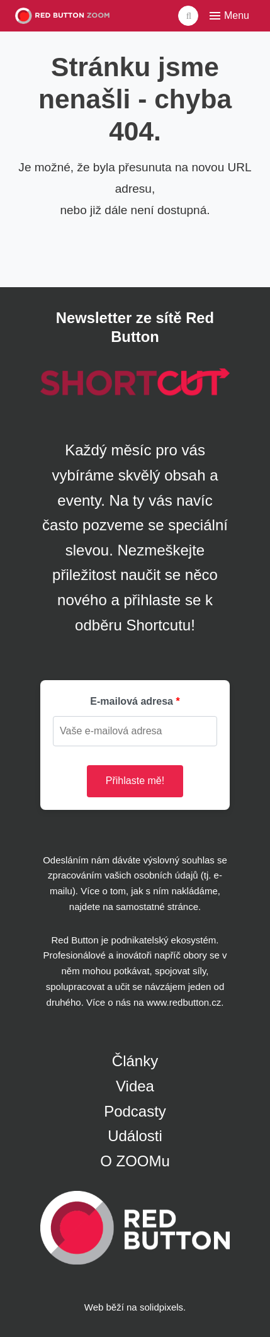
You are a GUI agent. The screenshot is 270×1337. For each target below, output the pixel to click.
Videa (135, 1086)
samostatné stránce (157, 906)
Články (135, 1060)
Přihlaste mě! (135, 780)
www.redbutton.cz (184, 1002)
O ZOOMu (135, 1160)
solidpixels (161, 1307)
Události (135, 1135)
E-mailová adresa (131, 701)
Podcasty (135, 1111)
